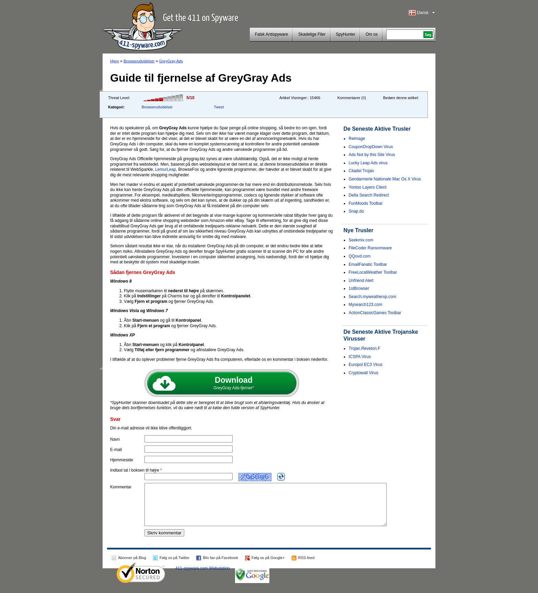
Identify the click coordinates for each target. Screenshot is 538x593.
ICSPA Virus (360, 356)
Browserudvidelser (139, 61)
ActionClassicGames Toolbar (375, 312)
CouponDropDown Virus (371, 146)
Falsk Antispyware (271, 34)
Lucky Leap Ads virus (368, 163)
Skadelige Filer (311, 34)
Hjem (114, 61)
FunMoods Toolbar (366, 203)
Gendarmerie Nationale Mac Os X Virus (385, 179)
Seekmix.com (361, 240)
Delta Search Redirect (369, 195)
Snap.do (356, 211)
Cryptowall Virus (363, 372)
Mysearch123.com (365, 304)
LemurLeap (165, 169)
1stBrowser (359, 288)
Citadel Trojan (361, 170)
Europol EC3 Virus (366, 364)
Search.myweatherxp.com (372, 296)
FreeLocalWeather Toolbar (373, 272)
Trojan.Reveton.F (364, 348)
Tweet (219, 107)
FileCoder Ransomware (370, 248)
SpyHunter (345, 34)
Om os (371, 34)
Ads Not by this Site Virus (372, 154)
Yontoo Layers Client (367, 187)
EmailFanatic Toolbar (368, 264)
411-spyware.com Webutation (202, 576)
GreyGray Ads (171, 61)
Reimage (357, 138)
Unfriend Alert (361, 280)
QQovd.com (360, 256)
